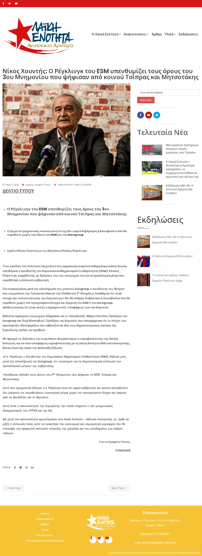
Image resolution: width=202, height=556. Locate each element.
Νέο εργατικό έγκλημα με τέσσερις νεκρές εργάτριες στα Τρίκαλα (182, 149)
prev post (13, 488)
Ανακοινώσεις (135, 34)
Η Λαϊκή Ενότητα (105, 34)
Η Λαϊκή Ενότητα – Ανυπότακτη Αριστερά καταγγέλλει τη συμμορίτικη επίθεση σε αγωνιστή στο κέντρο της (182, 169)
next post (119, 488)
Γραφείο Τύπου (43, 184)
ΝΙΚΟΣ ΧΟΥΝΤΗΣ (83, 184)
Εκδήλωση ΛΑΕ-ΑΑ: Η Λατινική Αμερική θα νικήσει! (179, 189)
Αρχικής (30, 184)
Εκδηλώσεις (188, 34)
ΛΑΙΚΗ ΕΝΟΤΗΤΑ (66, 184)
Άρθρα (157, 34)
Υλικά (168, 34)
